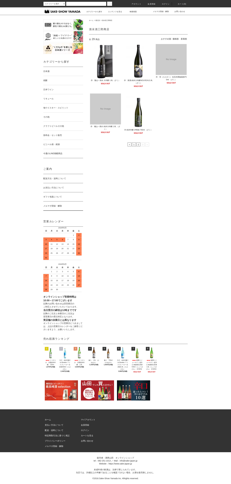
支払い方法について (54, 425)
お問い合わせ (178, 11)
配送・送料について (54, 430)
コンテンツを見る (113, 12)
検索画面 (131, 12)
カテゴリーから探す (92, 12)
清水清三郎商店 (107, 20)
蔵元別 (97, 20)
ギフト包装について (52, 197)
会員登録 (149, 4)
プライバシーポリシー (55, 441)
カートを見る (87, 435)
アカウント (134, 4)
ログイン (164, 4)
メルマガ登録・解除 (159, 11)
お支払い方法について (53, 187)
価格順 (176, 39)
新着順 (184, 39)
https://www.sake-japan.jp (120, 464)
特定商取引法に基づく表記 (57, 435)
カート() (180, 4)
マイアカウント (88, 419)
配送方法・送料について (54, 178)
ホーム (91, 20)
